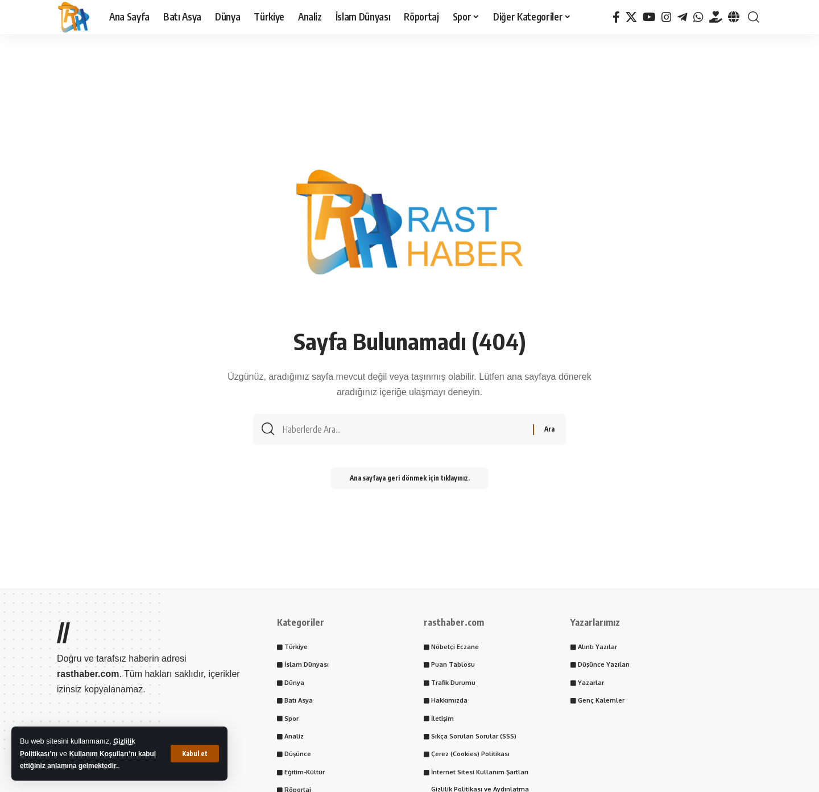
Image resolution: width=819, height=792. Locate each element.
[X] (631, 17)
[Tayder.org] (715, 17)
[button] (194, 753)
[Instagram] (667, 17)
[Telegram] (682, 17)
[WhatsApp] (698, 17)
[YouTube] (649, 17)
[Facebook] (616, 17)
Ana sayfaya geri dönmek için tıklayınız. (409, 482)
